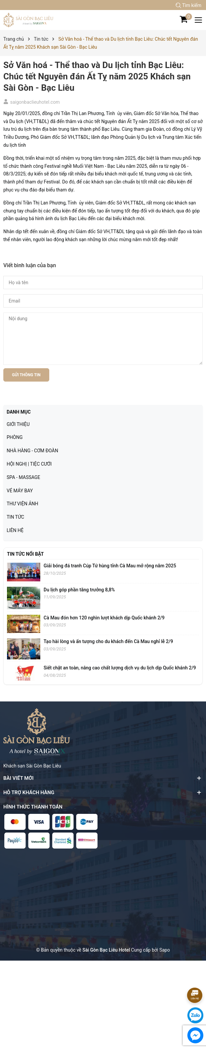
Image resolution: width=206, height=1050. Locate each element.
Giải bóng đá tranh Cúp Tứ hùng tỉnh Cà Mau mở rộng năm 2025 (110, 565)
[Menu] (199, 20)
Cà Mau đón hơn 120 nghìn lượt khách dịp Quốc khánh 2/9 (104, 617)
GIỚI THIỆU (18, 424)
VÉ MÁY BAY (20, 490)
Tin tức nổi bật (25, 554)
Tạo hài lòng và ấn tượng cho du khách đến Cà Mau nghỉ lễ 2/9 (108, 641)
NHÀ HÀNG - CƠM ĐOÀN (32, 450)
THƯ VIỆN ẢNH (22, 503)
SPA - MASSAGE (23, 477)
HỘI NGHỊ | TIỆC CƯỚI (29, 464)
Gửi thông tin (26, 375)
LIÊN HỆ (15, 530)
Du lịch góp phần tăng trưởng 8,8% (79, 589)
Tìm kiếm (188, 5)
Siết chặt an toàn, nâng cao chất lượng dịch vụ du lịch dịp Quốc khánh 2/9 (120, 667)
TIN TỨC (15, 517)
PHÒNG (15, 437)
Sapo (164, 950)
